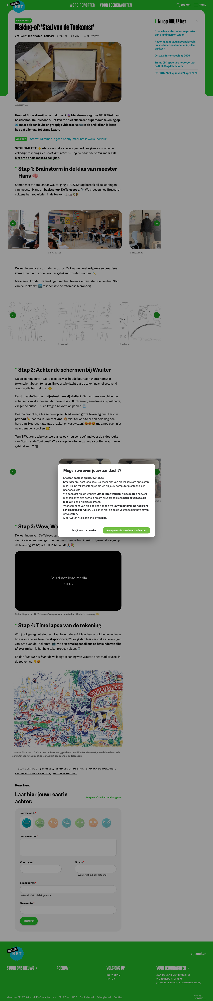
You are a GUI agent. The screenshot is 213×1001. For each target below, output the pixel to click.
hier (103, 518)
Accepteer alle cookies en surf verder (126, 530)
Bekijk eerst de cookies (84, 530)
